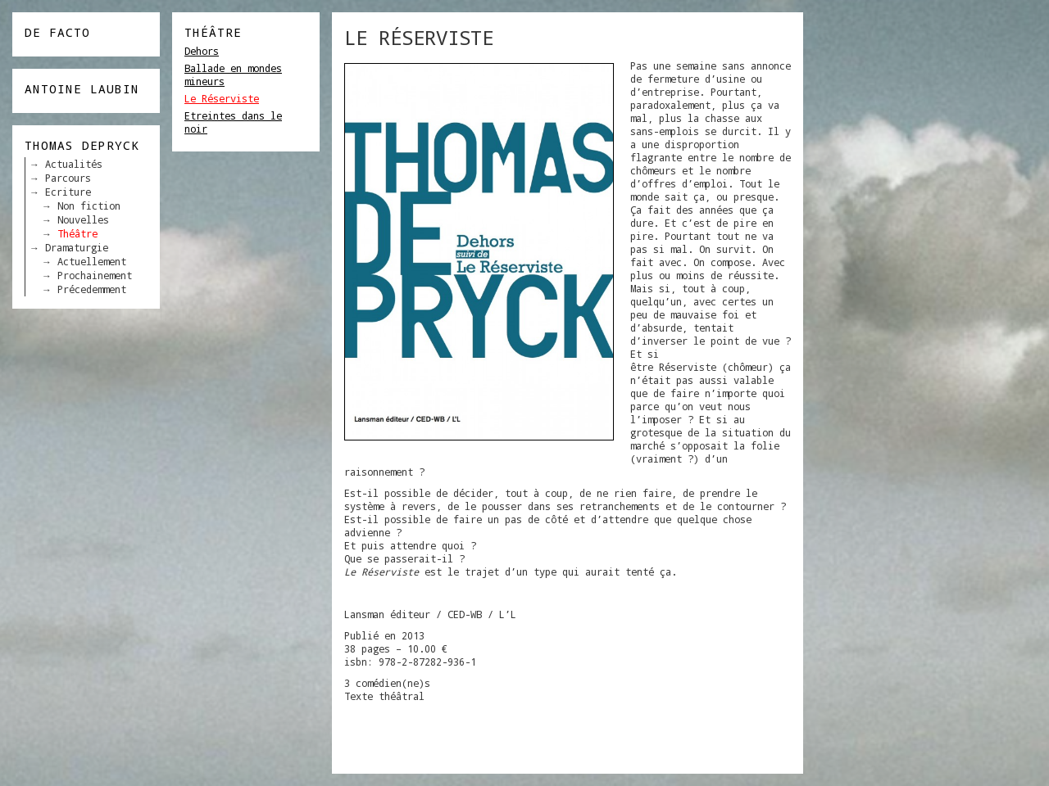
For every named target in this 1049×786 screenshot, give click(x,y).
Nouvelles (83, 219)
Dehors (201, 50)
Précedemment (91, 289)
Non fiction (88, 205)
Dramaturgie (76, 247)
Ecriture (68, 191)
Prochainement (94, 275)
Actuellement (91, 261)
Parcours (68, 177)
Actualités (73, 163)
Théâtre (77, 233)
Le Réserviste (221, 98)
